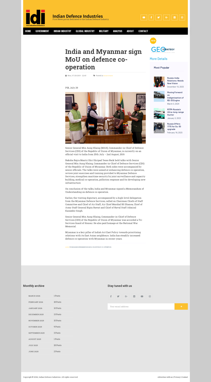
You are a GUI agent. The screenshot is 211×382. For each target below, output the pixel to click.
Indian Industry (62, 31)
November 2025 (37, 320)
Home (28, 31)
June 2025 (34, 351)
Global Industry (85, 31)
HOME (67, 247)
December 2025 (36, 314)
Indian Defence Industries (78, 16)
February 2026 (36, 302)
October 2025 (35, 326)
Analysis (117, 31)
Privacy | (177, 377)
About (130, 31)
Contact (143, 31)
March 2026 (35, 296)
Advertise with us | (165, 377)
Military (103, 31)
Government (42, 31)
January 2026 (36, 308)
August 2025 (35, 339)
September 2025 (37, 333)
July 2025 (33, 345)
